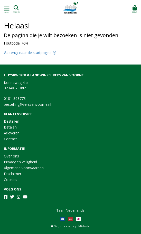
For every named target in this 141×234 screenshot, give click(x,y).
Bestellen (11, 121)
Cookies (10, 179)
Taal (59, 210)
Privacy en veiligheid (20, 161)
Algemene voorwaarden (24, 167)
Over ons (11, 156)
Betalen (10, 127)
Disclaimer (12, 173)
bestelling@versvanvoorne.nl (27, 104)
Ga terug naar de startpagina (30, 52)
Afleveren (12, 133)
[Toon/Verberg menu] (6, 8)
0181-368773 (15, 98)
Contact (10, 138)
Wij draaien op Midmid (70, 226)
